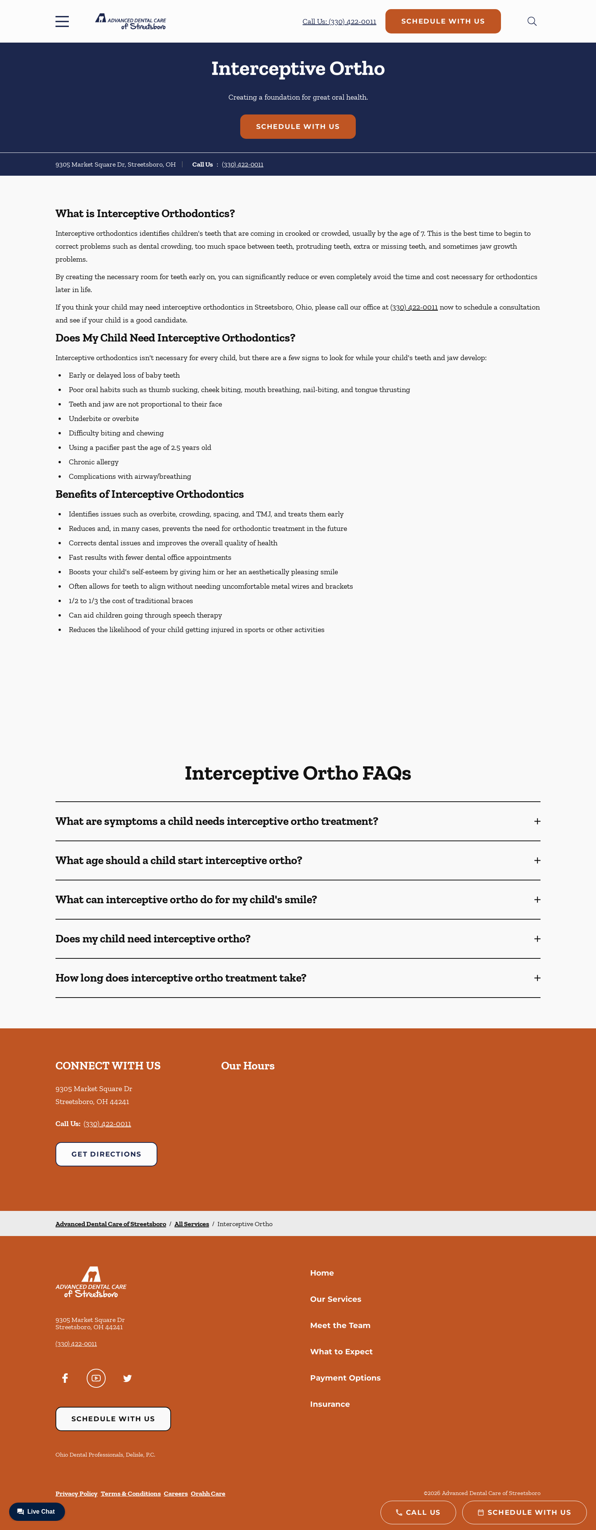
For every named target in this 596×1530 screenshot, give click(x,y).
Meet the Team (340, 1325)
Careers (176, 1493)
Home (322, 1272)
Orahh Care (208, 1493)
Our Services (335, 1299)
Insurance (330, 1404)
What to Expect (341, 1351)
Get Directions (106, 1154)
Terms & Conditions (131, 1493)
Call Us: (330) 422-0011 (339, 21)
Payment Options (345, 1377)
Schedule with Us (443, 21)
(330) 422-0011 (242, 164)
